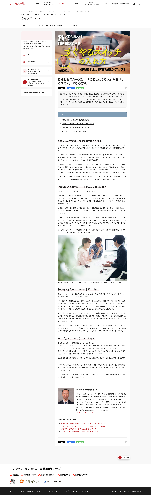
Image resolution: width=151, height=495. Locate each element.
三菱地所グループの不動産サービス (49, 3)
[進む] (129, 25)
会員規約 (39, 491)
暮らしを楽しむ (68, 11)
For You (37, 3)
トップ (25, 25)
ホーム (23, 11)
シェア (71, 88)
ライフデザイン (81, 11)
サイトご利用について (51, 491)
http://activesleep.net (83, 413)
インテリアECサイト (74, 3)
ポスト (62, 88)
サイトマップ (13, 491)
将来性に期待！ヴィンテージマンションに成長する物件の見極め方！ (85, 426)
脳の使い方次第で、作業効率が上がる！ (75, 127)
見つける (61, 3)
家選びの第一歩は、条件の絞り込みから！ (76, 120)
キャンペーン (50, 25)
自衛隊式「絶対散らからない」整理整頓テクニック (78, 429)
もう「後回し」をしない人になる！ (74, 131)
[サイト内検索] (134, 4)
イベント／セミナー (36, 25)
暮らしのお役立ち (54, 11)
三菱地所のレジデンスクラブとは (91, 3)
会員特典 (60, 25)
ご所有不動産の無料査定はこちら (33, 92)
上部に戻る (123, 457)
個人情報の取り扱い (26, 491)
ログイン (29, 54)
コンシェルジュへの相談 (109, 3)
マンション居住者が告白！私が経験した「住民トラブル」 (81, 431)
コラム (68, 25)
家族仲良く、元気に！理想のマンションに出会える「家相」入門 (83, 423)
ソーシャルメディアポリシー (68, 491)
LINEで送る (80, 88)
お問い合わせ (124, 3)
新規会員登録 (31, 61)
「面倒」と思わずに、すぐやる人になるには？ (78, 124)
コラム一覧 (41, 11)
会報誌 (75, 25)
